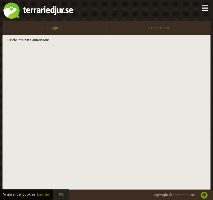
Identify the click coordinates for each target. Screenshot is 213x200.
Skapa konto (158, 28)
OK (61, 194)
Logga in (54, 28)
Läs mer (43, 194)
